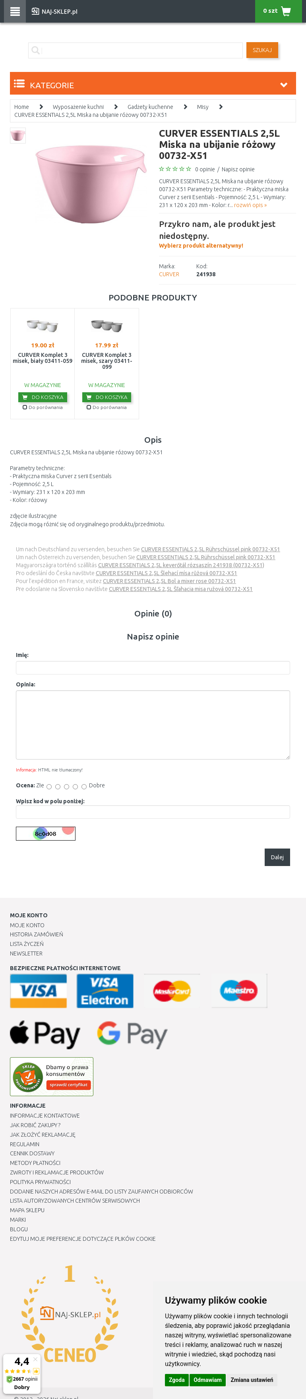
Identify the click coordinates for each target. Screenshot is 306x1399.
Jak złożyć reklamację (43, 1135)
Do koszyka (42, 397)
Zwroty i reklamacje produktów (57, 1172)
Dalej (277, 857)
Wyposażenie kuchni (78, 107)
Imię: (22, 655)
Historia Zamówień (36, 934)
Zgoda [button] (177, 1380)
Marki (18, 1220)
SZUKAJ (262, 50)
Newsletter (26, 953)
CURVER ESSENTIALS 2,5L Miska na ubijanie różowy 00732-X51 (90, 115)
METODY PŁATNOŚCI (35, 1163)
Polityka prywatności (40, 1182)
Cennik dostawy (32, 1153)
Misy (203, 107)
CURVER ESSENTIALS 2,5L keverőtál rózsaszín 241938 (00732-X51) (181, 565)
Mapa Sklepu (27, 1210)
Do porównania (43, 407)
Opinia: (25, 684)
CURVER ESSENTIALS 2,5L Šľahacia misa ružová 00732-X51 (181, 589)
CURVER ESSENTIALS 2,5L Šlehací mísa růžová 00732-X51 (166, 573)
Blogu (19, 1229)
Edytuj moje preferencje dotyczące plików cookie (83, 1239)
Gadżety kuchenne (150, 107)
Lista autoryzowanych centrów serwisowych (75, 1200)
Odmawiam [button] (208, 1380)
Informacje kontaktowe (45, 1115)
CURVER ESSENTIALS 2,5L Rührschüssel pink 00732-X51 (210, 549)
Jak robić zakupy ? (35, 1125)
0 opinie (205, 169)
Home (21, 107)
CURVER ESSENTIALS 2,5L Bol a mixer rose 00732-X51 (169, 581)
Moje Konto (27, 925)
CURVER (169, 274)
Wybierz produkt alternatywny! (227, 233)
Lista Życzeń (27, 944)
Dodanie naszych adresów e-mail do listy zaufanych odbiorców (101, 1191)
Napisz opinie (238, 169)
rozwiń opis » (250, 205)
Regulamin (24, 1144)
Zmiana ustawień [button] (251, 1380)
